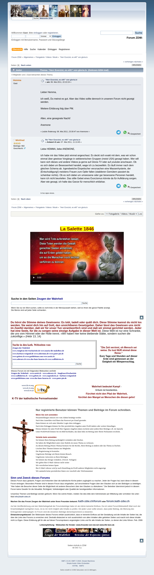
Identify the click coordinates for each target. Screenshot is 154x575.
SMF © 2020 (76, 561)
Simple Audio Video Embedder (78, 563)
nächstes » (138, 62)
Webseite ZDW (46, 18)
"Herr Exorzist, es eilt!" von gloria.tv (61, 80)
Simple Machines (88, 561)
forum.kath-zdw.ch (117, 501)
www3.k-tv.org (28, 385)
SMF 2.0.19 (66, 561)
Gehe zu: (99, 214)
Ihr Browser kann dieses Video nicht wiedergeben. (77, 258)
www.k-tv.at (29, 390)
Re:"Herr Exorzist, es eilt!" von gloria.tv (62, 140)
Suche (15, 298)
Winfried (19, 140)
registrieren (53, 33)
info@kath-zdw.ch (23, 497)
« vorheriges (128, 62)
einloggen (38, 33)
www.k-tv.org (28, 388)
